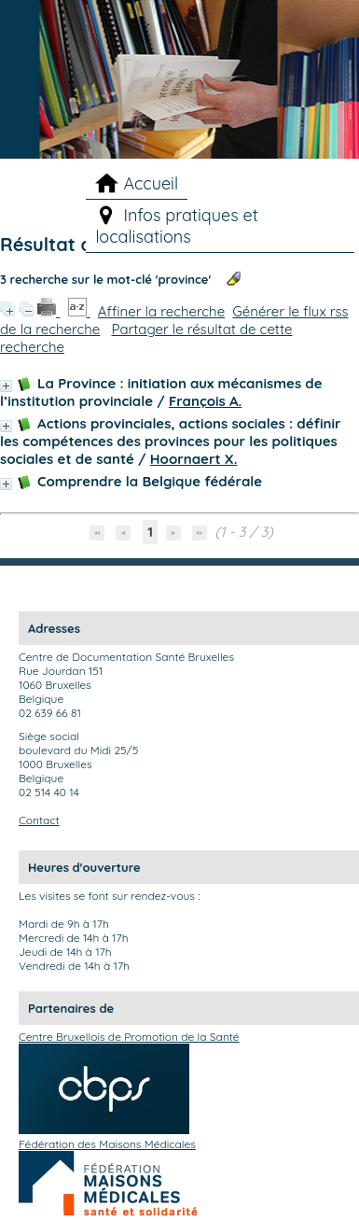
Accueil (150, 183)
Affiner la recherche (161, 311)
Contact (39, 820)
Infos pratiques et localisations (176, 225)
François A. (205, 401)
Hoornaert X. (194, 459)
